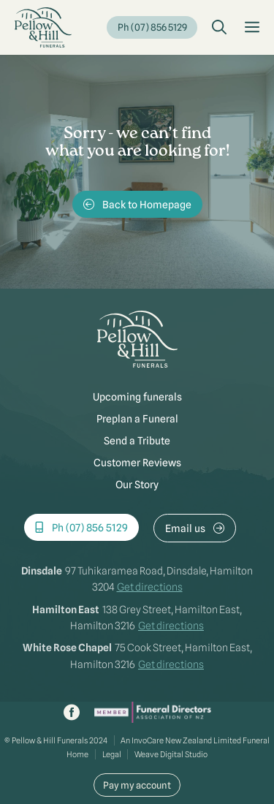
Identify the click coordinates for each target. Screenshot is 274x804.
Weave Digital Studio (171, 754)
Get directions (150, 587)
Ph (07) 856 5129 (152, 27)
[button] (219, 28)
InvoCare (148, 740)
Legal (111, 754)
